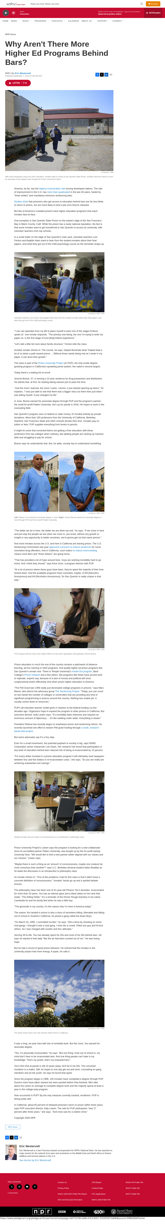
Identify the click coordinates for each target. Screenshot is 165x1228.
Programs (40, 27)
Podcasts (57, 27)
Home (6, 27)
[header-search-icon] (143, 7)
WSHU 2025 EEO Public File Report (72, 1202)
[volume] (13, 19)
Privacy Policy (63, 1197)
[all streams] (153, 18)
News (14, 27)
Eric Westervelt (23, 81)
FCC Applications (98, 1202)
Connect (117, 27)
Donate (156, 6)
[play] (6, 18)
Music (26, 27)
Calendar (73, 27)
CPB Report (96, 1191)
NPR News (10, 42)
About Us (87, 27)
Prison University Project (50, 371)
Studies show (21, 210)
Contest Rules (97, 1197)
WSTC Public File (133, 1202)
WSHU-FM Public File (134, 1191)
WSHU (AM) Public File (101, 1208)
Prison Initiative (32, 683)
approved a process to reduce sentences (70, 555)
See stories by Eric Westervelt (35, 1168)
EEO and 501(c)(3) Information (70, 1208)
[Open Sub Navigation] (19, 27)
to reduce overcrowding (85, 559)
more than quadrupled (58, 200)
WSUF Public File (133, 1197)
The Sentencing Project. (67, 699)
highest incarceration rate (52, 197)
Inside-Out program (82, 679)
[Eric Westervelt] (11, 1160)
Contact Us (62, 1191)
